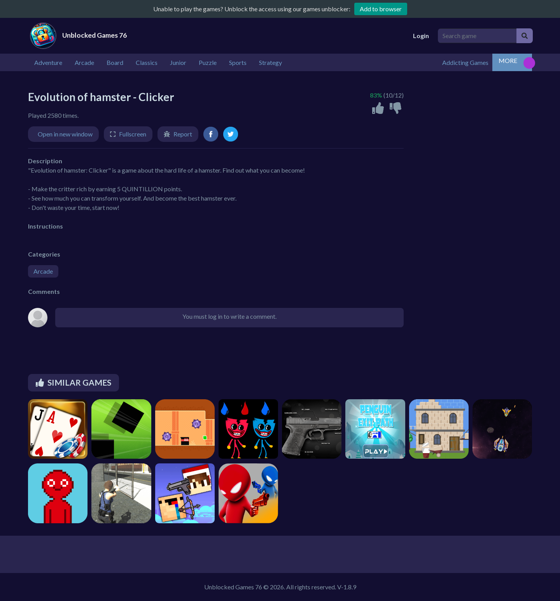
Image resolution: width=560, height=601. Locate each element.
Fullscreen (132, 134)
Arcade (43, 271)
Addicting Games (465, 62)
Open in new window (65, 134)
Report (182, 134)
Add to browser (381, 8)
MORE (508, 60)
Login (421, 35)
